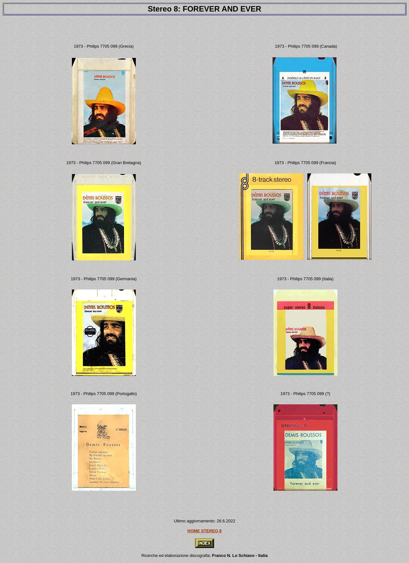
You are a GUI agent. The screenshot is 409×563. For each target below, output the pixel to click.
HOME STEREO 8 (205, 530)
